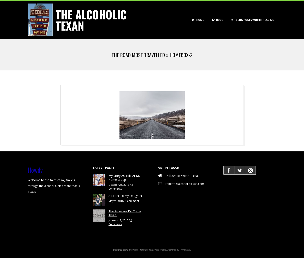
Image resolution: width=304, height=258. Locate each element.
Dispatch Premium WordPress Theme (147, 249)
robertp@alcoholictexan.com (184, 184)
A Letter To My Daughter (125, 196)
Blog (217, 20)
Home (198, 20)
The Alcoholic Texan (91, 20)
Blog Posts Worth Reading (252, 20)
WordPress (185, 249)
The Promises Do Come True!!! (125, 213)
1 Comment (132, 201)
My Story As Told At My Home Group (124, 178)
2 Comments (121, 186)
